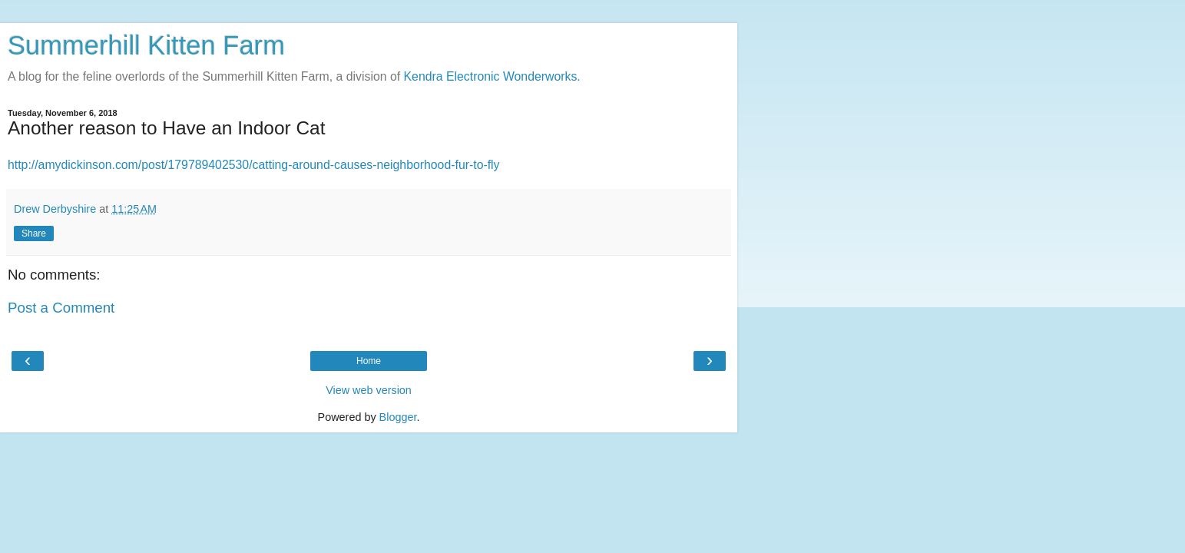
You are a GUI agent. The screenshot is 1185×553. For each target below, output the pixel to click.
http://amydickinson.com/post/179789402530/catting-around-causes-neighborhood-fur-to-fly (254, 164)
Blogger (398, 417)
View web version (369, 390)
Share (34, 233)
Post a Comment (61, 308)
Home (368, 361)
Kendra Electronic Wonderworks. (492, 76)
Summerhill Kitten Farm (146, 45)
